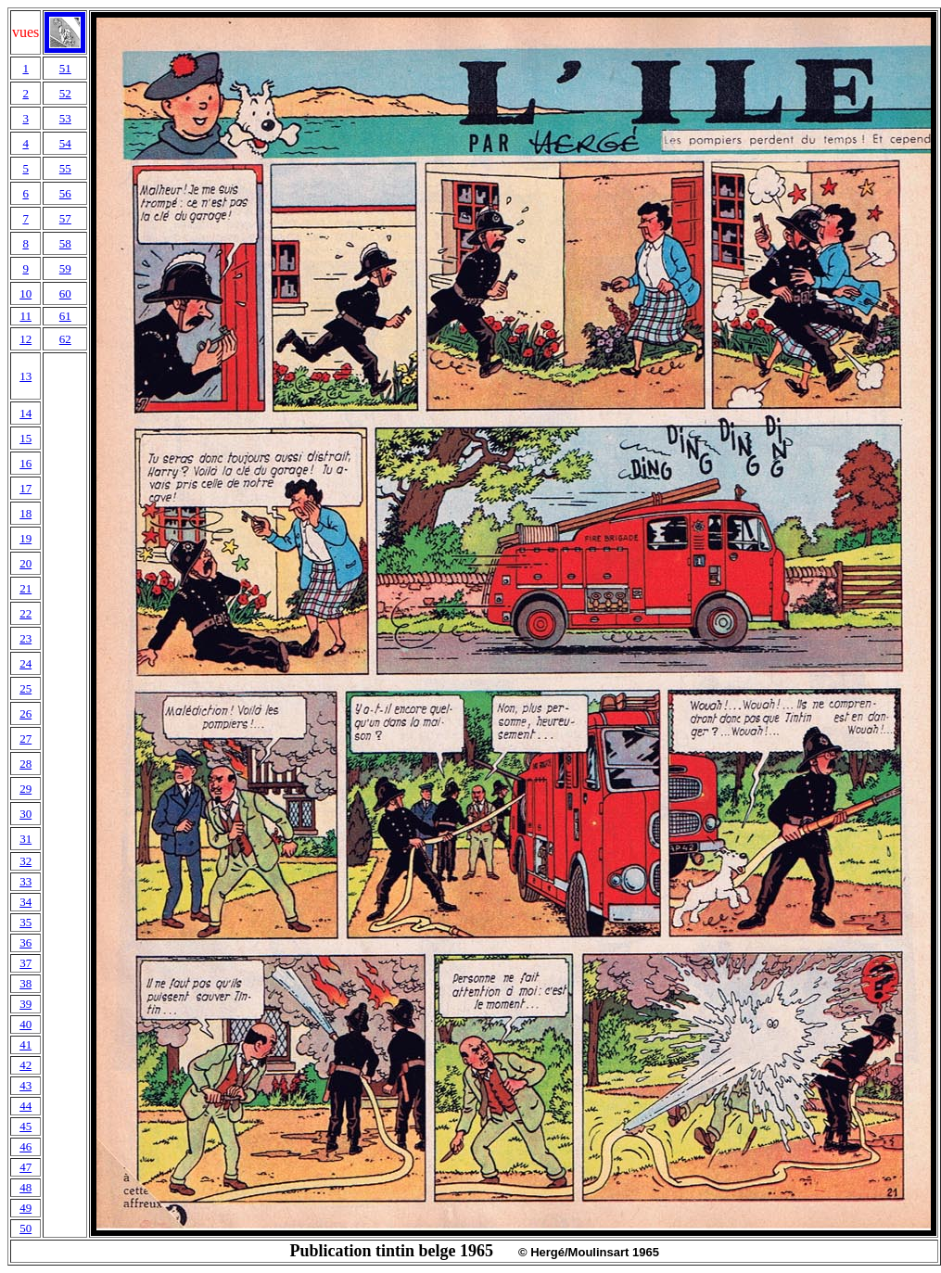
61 (65, 316)
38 (25, 983)
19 (25, 538)
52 (65, 93)
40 (25, 1024)
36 (25, 942)
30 (25, 814)
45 (25, 1126)
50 (25, 1228)
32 (25, 861)
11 (25, 316)
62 (65, 339)
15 (25, 438)
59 (65, 268)
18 (25, 513)
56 (65, 193)
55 (65, 168)
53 (65, 118)
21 (25, 588)
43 (25, 1085)
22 (25, 613)
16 (25, 463)
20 (25, 563)
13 (25, 376)
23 (25, 638)
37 (25, 963)
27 (25, 738)
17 (25, 488)
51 (65, 68)
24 (25, 663)
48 (25, 1187)
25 (25, 688)
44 (25, 1106)
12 (25, 339)
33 (25, 881)
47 (25, 1167)
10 (25, 293)
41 (25, 1044)
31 (25, 839)
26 (25, 713)
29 (25, 789)
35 (25, 922)
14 (25, 413)
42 (25, 1065)
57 (65, 218)
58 (65, 243)
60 (65, 293)
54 (65, 143)
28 (25, 763)
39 (25, 1004)
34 (25, 902)
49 (25, 1208)
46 (25, 1146)
